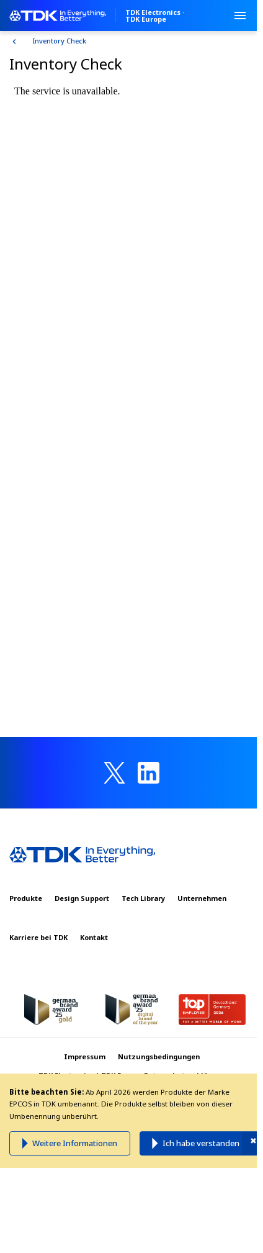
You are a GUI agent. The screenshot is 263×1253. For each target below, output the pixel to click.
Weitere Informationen (74, 1143)
